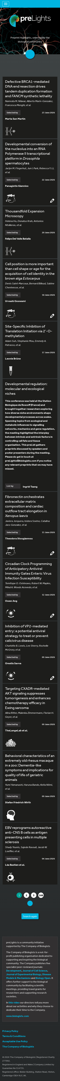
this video (14, 1002)
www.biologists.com (17, 1016)
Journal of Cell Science (35, 970)
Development (13, 970)
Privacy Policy (10, 1031)
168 (41, 895)
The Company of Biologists (18, 1046)
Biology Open (43, 977)
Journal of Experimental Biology (23, 974)
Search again (30, 916)
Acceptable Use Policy (15, 1041)
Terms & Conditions (13, 1036)
